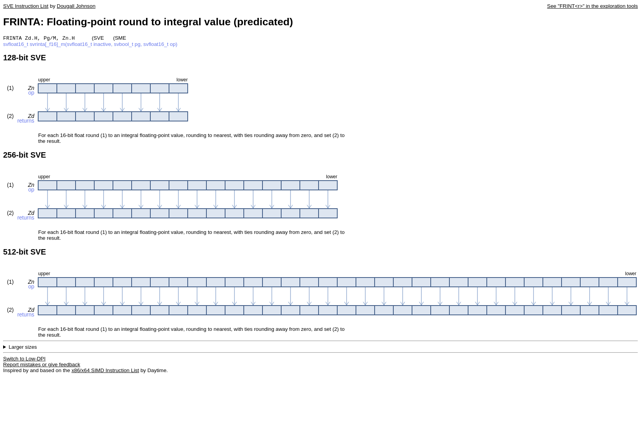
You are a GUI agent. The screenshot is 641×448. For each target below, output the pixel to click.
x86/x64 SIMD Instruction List (105, 371)
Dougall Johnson (76, 6)
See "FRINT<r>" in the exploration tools (592, 6)
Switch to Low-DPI (24, 359)
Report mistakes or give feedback (41, 365)
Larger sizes (23, 348)
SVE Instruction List (25, 6)
